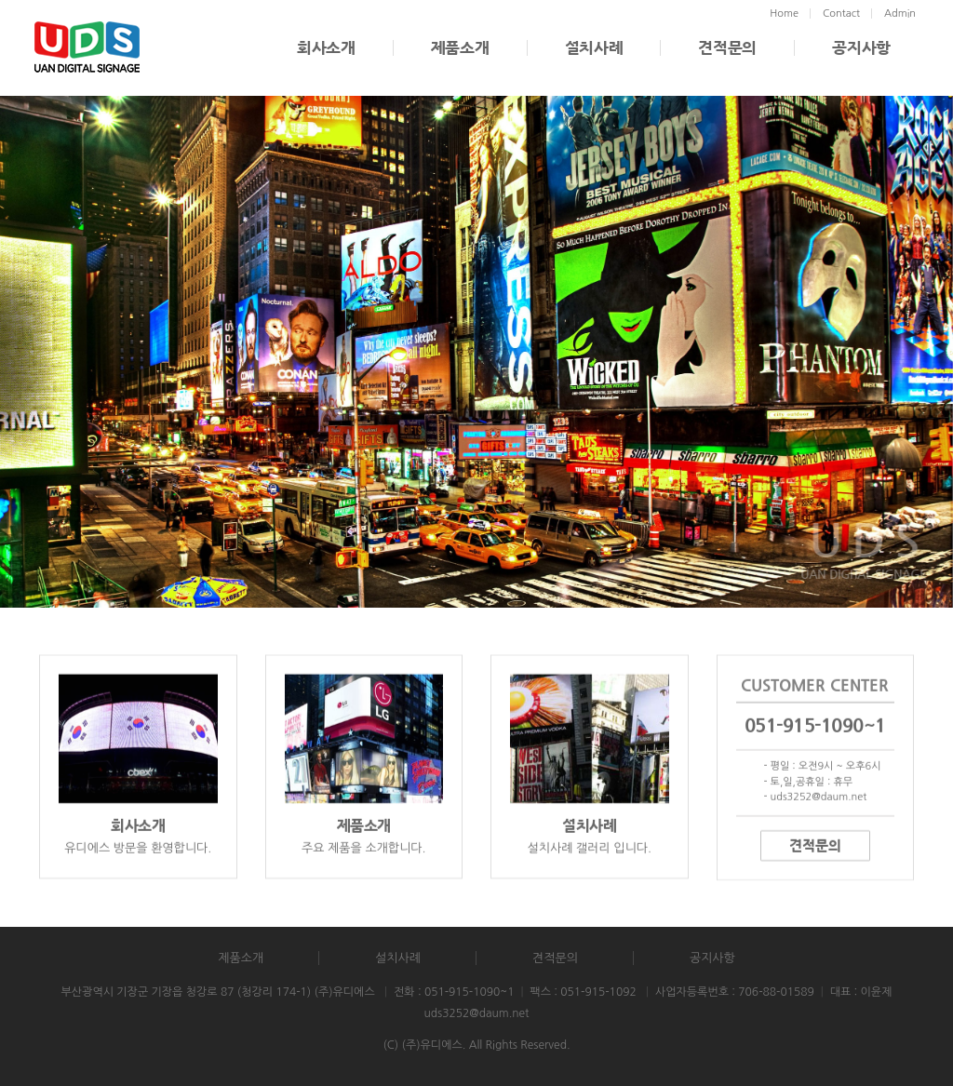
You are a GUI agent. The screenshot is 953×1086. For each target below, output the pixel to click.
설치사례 (594, 48)
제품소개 (460, 48)
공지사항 (861, 48)
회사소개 (326, 48)
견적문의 (727, 48)
